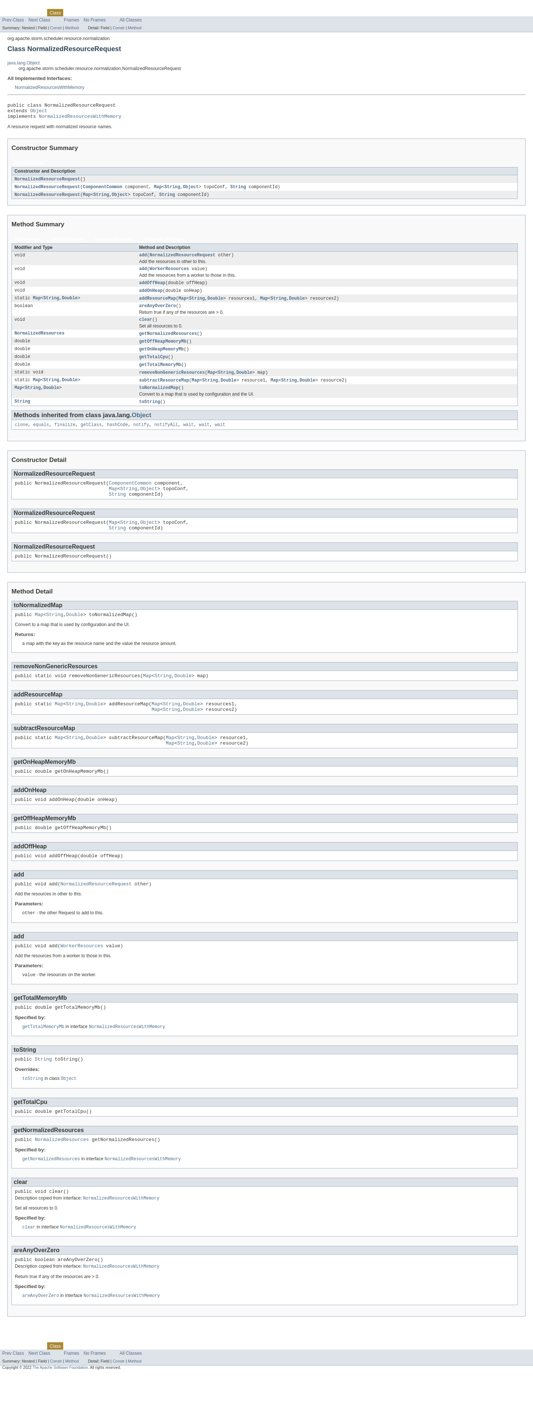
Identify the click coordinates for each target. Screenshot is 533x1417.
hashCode (117, 437)
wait (188, 437)
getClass (91, 437)
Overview (11, 12)
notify (141, 437)
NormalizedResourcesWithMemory (49, 87)
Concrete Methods (164, 243)
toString (149, 414)
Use (71, 12)
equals (41, 437)
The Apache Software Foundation (60, 1410)
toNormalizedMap (159, 399)
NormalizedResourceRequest (47, 183)
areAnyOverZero (157, 313)
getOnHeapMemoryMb (161, 359)
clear (145, 328)
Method (71, 28)
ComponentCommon (103, 191)
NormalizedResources (39, 342)
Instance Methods (114, 243)
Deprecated (105, 12)
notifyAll (166, 437)
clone (21, 437)
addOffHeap (152, 289)
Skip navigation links (20, 6)
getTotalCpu (153, 367)
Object (38, 112)
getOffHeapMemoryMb (163, 350)
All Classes (131, 20)
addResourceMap (157, 305)
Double (70, 305)
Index (126, 12)
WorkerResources (169, 274)
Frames (71, 20)
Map (158, 191)
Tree (84, 12)
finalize (65, 437)
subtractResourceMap (164, 391)
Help (141, 12)
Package (34, 12)
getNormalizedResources (168, 342)
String (172, 191)
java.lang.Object (23, 63)
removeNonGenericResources (172, 383)
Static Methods (67, 243)
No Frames (95, 20)
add (143, 260)
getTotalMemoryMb (160, 375)
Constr (56, 28)
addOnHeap (151, 297)
